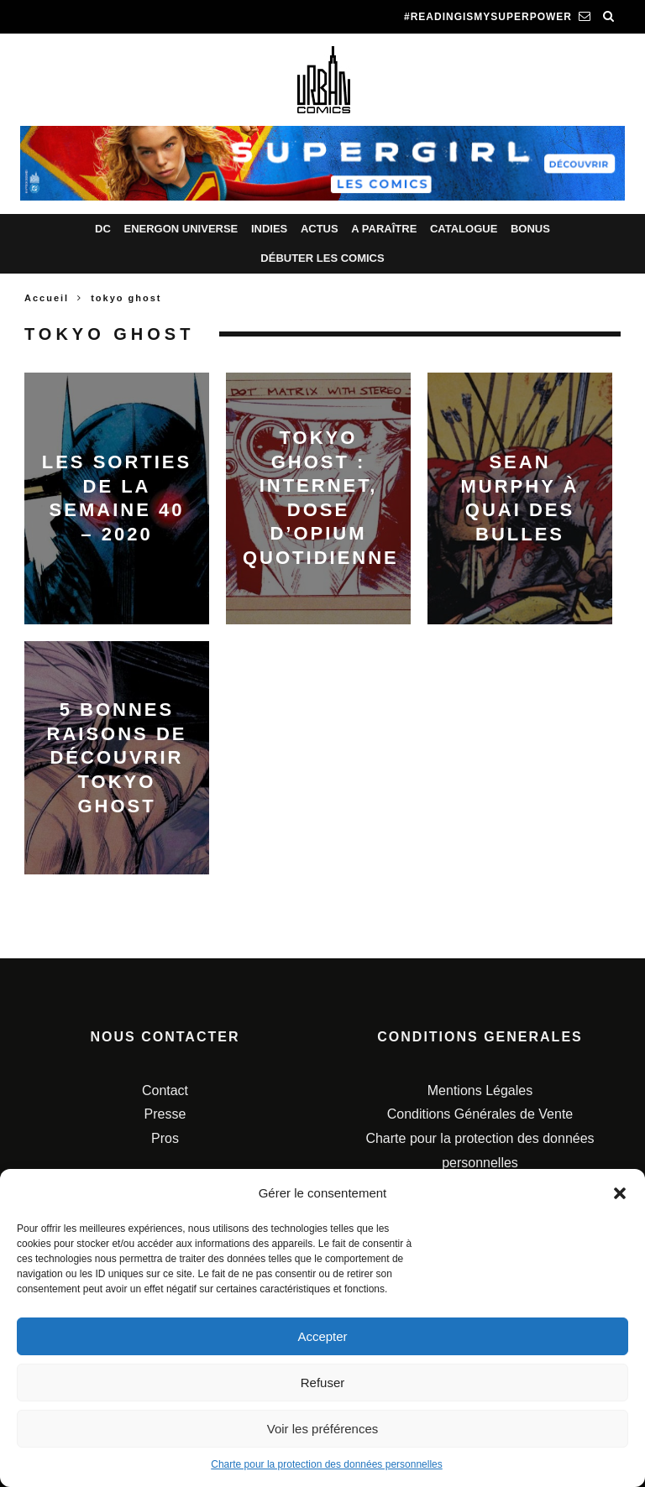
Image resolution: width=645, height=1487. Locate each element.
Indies (269, 228)
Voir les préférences (323, 1429)
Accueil (46, 298)
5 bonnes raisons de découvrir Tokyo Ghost (117, 757)
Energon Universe (180, 228)
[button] (619, 1193)
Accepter (322, 1336)
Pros (165, 1138)
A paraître (384, 228)
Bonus (530, 228)
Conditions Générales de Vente (480, 1114)
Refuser (323, 1382)
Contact (165, 1090)
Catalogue (463, 228)
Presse (165, 1114)
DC (103, 228)
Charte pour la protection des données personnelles (327, 1464)
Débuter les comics (322, 258)
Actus (319, 228)
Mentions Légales (479, 1090)
